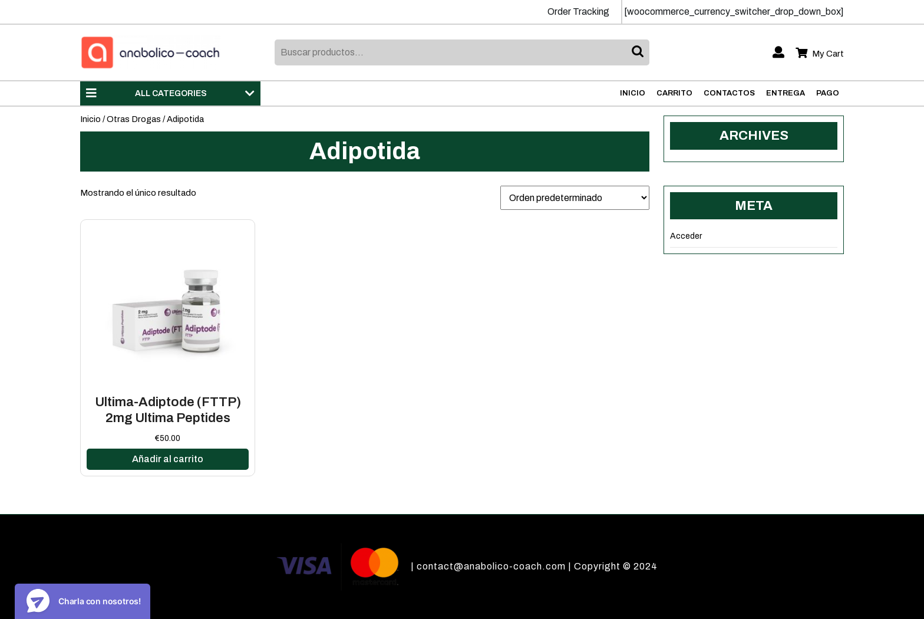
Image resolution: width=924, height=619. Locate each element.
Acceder (686, 236)
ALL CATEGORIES (170, 93)
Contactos (729, 93)
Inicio (632, 93)
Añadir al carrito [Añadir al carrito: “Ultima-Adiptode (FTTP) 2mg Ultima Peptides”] (167, 459)
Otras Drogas (134, 119)
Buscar (638, 52)
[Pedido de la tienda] (574, 198)
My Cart (820, 54)
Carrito (674, 93)
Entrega (785, 93)
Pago (827, 93)
